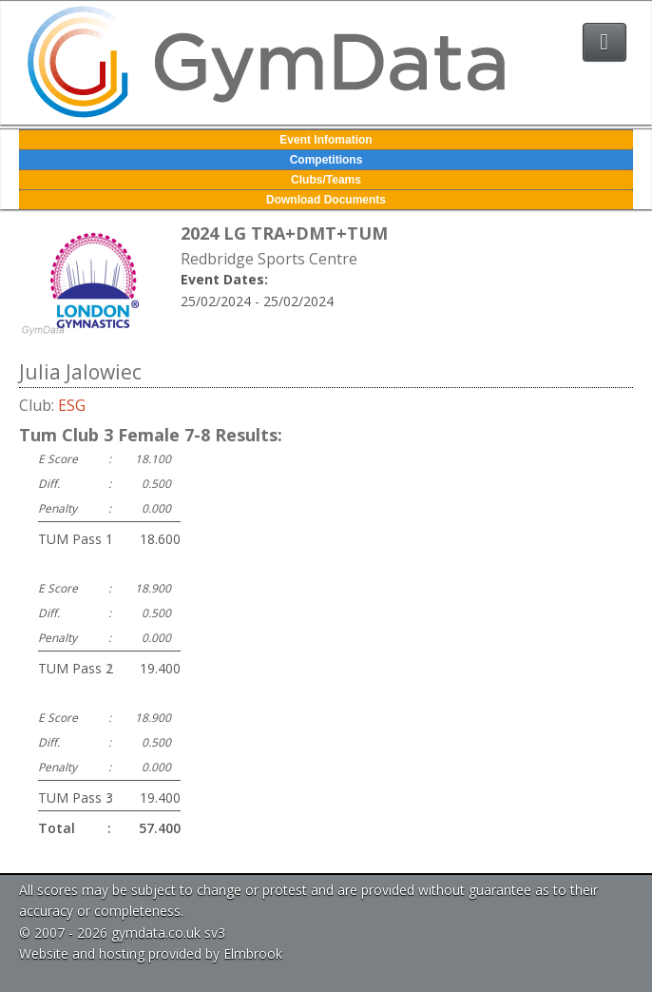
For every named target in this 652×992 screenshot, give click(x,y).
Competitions (326, 159)
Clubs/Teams (326, 179)
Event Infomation (325, 139)
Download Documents (326, 199)
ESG (72, 405)
